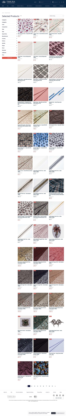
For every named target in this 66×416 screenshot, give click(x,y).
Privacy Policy (39, 392)
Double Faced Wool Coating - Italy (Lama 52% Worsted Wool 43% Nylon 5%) (56, 194)
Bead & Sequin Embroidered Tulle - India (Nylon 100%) (56, 308)
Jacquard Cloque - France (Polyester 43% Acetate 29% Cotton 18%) (25, 217)
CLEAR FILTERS (9, 57)
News (61, 392)
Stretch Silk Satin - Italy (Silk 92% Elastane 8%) (24, 148)
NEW (3, 5)
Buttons (54, 5)
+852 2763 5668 (58, 398)
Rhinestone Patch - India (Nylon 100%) (24, 331)
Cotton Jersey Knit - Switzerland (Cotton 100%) (39, 354)
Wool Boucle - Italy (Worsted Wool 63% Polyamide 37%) (40, 80)
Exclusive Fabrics (38, 5)
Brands (13, 5)
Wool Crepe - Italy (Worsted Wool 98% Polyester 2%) (40, 103)
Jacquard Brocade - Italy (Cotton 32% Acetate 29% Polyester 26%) (24, 125)
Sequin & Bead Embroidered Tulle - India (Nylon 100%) (25, 354)
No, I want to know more (60, 413)
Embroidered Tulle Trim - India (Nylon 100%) (39, 171)
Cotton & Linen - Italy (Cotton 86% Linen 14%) (56, 354)
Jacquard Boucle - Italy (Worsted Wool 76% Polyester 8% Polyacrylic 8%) (25, 103)
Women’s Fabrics (20, 5)
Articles (54, 392)
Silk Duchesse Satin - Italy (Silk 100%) (55, 34)
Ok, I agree (53, 413)
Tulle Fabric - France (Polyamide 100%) (24, 57)
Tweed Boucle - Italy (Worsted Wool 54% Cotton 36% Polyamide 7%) (56, 57)
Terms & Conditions (19, 392)
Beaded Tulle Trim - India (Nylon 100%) (24, 194)
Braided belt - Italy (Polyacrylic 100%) (55, 103)
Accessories (47, 5)
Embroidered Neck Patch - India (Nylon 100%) (55, 331)
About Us (5, 392)
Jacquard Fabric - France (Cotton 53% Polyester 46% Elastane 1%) (40, 217)
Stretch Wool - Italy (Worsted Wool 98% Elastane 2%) (25, 80)
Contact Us (55, 2)
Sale (7, 5)
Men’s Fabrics (29, 5)
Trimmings (61, 5)
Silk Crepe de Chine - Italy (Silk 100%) (25, 33)
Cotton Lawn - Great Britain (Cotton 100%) (40, 34)
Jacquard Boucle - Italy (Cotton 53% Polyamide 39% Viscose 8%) (56, 80)
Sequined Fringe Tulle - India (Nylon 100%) (56, 263)
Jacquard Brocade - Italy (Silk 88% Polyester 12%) (40, 125)
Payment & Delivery (30, 392)
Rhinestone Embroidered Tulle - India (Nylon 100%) (24, 263)
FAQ (11, 392)
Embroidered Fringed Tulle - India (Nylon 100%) (40, 240)
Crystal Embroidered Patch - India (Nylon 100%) (56, 240)
